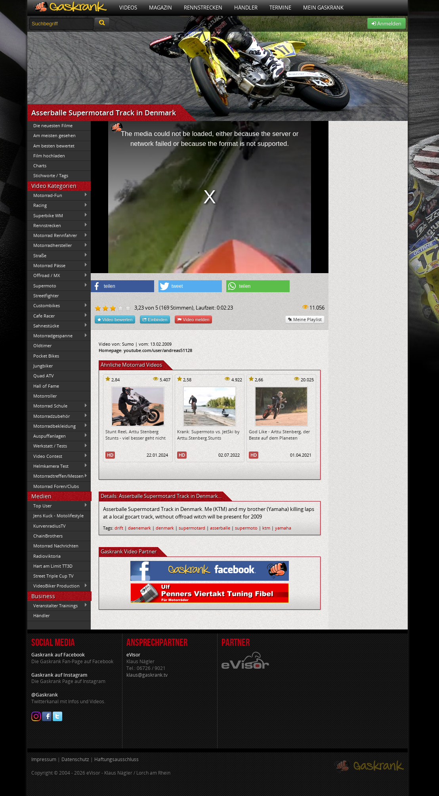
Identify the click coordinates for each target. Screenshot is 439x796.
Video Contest (57, 456)
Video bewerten (114, 319)
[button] (122, 286)
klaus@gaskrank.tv (147, 675)
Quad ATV (43, 376)
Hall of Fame (46, 386)
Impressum (43, 759)
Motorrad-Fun (57, 195)
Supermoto (57, 285)
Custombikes (57, 305)
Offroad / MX (57, 275)
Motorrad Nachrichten (55, 546)
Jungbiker (43, 366)
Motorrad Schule (57, 406)
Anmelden (386, 23)
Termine (280, 7)
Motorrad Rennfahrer (57, 235)
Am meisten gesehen (54, 135)
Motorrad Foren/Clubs (56, 486)
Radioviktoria (47, 556)
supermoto (246, 528)
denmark (165, 528)
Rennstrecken (203, 7)
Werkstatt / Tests (57, 446)
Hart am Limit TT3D (53, 566)
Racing (57, 205)
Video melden (193, 319)
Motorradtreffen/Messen (57, 476)
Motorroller (45, 396)
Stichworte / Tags (50, 175)
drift (119, 528)
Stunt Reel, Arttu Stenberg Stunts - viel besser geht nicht (135, 434)
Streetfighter (46, 295)
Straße (57, 255)
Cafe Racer (57, 315)
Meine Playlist (305, 319)
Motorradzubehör (57, 416)
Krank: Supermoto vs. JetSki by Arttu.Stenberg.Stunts (208, 434)
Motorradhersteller (57, 245)
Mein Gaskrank (323, 7)
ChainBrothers (48, 536)
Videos (128, 7)
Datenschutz (75, 759)
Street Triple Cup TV (53, 576)
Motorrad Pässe (57, 265)
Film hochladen (49, 156)
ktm (266, 528)
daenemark (139, 528)
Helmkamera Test (57, 466)
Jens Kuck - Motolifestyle (58, 516)
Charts (39, 165)
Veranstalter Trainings (57, 605)
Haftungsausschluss (116, 759)
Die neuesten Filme (53, 125)
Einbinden (155, 319)
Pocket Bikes (46, 356)
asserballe (220, 528)
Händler (246, 7)
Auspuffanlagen (57, 435)
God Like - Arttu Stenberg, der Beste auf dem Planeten (279, 434)
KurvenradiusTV (49, 526)
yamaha (283, 528)
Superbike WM (57, 215)
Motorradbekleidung (57, 426)
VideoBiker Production (57, 586)
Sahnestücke (57, 325)
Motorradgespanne (57, 336)
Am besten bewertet (53, 146)
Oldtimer (42, 345)
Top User (57, 505)
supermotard (192, 528)
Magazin (160, 7)
